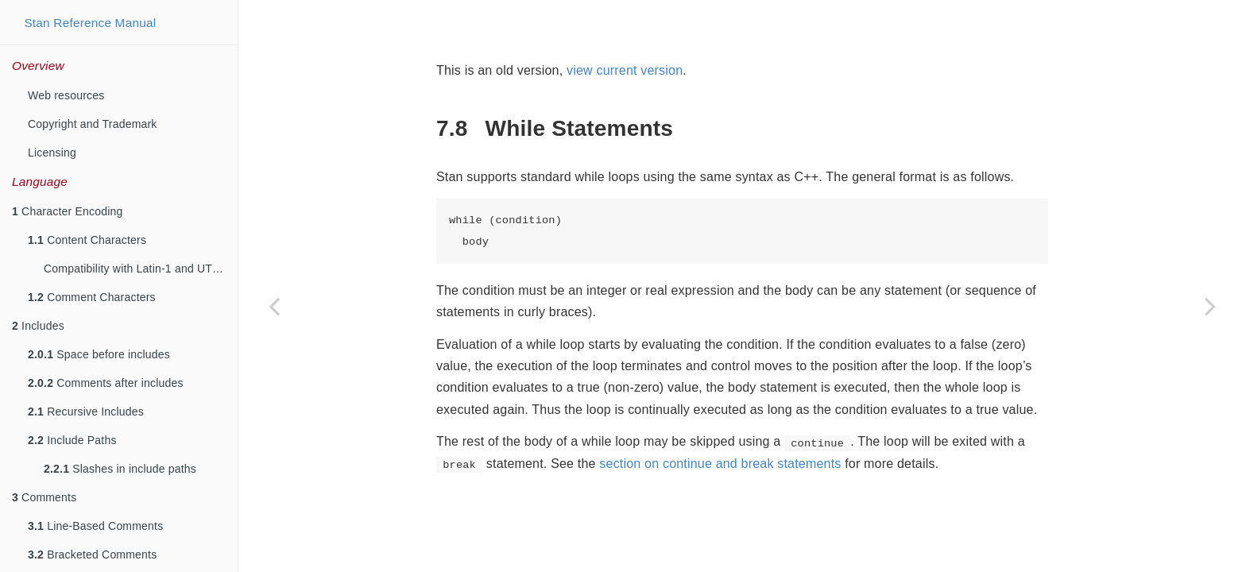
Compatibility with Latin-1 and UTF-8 (137, 268)
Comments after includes (106, 383)
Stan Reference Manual (90, 22)
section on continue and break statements (720, 463)
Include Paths (72, 440)
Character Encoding (67, 211)
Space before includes (99, 354)
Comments (44, 497)
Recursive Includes (86, 411)
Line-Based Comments (95, 526)
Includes (38, 325)
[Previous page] (274, 306)
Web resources (66, 95)
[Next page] (1210, 306)
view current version (625, 70)
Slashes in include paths (120, 468)
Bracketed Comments (92, 554)
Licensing (52, 152)
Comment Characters (92, 297)
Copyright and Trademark (92, 124)
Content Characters (87, 240)
